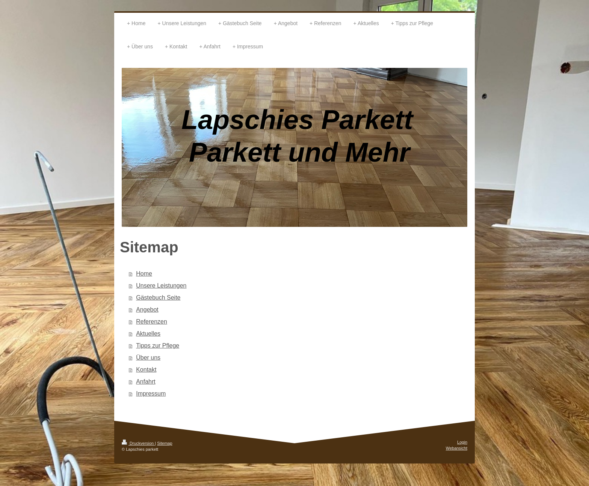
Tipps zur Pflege (157, 345)
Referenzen (151, 321)
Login (462, 442)
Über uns (148, 357)
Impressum (151, 393)
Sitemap (164, 443)
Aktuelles (148, 333)
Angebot (147, 309)
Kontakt (146, 369)
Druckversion (138, 443)
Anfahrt (146, 381)
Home (144, 273)
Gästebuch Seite (158, 297)
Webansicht (456, 448)
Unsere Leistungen (161, 285)
